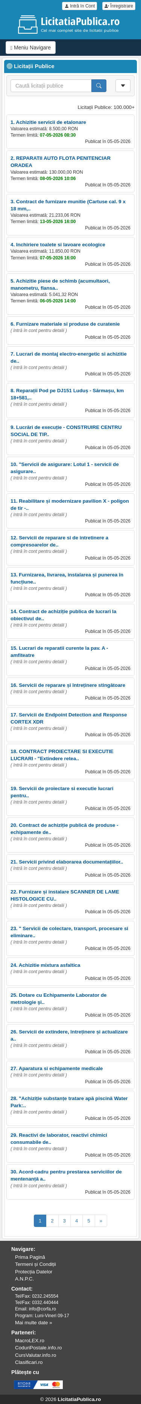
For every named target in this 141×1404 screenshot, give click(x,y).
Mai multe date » (33, 1322)
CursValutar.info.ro (35, 1355)
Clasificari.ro (28, 1362)
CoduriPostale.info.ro (38, 1347)
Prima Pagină (30, 1257)
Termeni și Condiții (35, 1264)
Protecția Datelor (33, 1271)
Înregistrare (119, 6)
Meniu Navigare (31, 48)
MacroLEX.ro (29, 1340)
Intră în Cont (79, 6)
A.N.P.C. (24, 1279)
